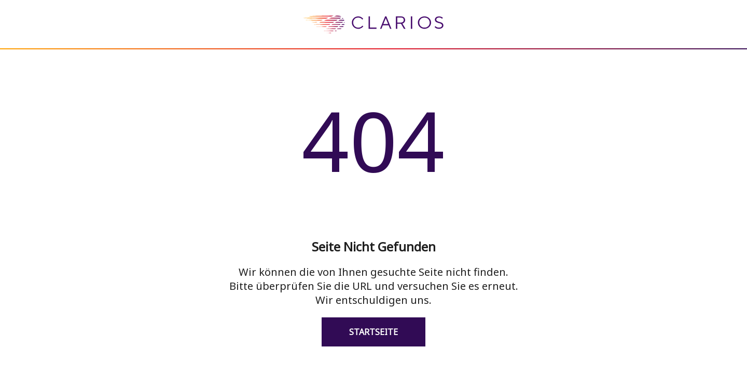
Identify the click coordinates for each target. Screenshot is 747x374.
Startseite (373, 332)
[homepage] (373, 41)
